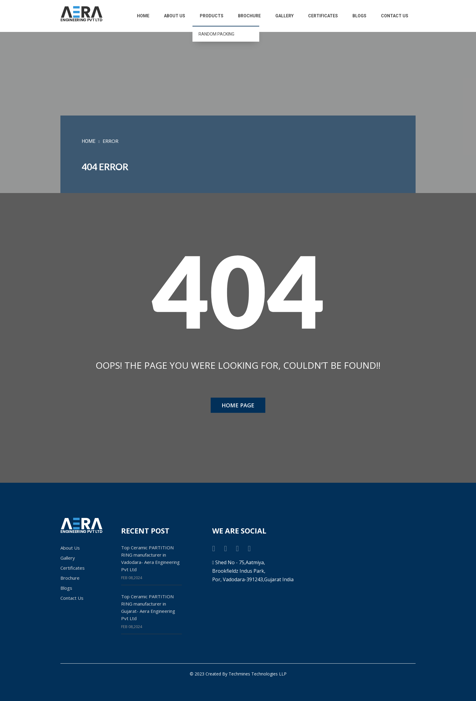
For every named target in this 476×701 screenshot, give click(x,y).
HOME (88, 141)
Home (143, 15)
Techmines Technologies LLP (258, 674)
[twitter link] (225, 548)
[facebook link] (213, 548)
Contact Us (394, 15)
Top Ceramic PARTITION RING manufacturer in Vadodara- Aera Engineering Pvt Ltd (150, 558)
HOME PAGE (238, 405)
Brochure (249, 15)
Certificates (323, 15)
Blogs (359, 15)
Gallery (284, 15)
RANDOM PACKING (216, 34)
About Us (174, 15)
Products (211, 15)
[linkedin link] (249, 548)
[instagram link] (237, 548)
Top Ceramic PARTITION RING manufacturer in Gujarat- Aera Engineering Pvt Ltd (148, 607)
